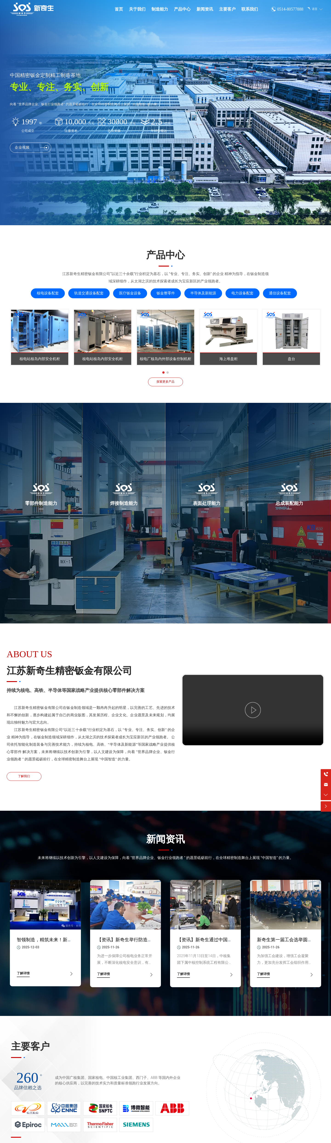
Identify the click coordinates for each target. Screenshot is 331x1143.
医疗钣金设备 (130, 293)
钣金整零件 (166, 293)
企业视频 (32, 147)
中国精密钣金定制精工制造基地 (45, 75)
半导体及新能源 (203, 293)
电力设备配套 (242, 293)
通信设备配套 (280, 293)
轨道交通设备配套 (89, 293)
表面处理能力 (206, 503)
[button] (163, 372)
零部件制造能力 (41, 503)
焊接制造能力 (124, 503)
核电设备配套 (48, 293)
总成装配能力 (289, 503)
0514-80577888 (290, 9)
